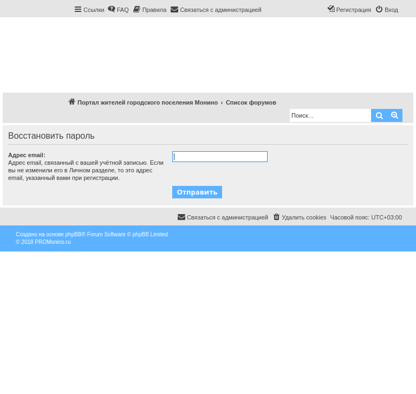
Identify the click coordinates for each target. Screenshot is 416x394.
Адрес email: (27, 155)
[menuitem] (118, 9)
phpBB (74, 234)
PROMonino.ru (52, 242)
